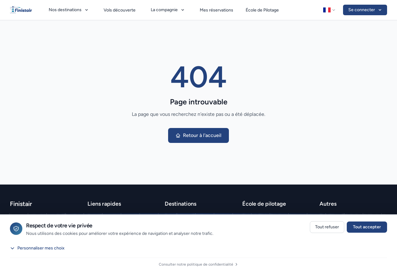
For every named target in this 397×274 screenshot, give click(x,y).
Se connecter (365, 9)
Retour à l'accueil (198, 135)
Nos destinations (69, 9)
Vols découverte (120, 10)
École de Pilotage (262, 10)
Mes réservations (216, 10)
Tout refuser (327, 227)
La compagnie (168, 9)
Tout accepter (367, 227)
